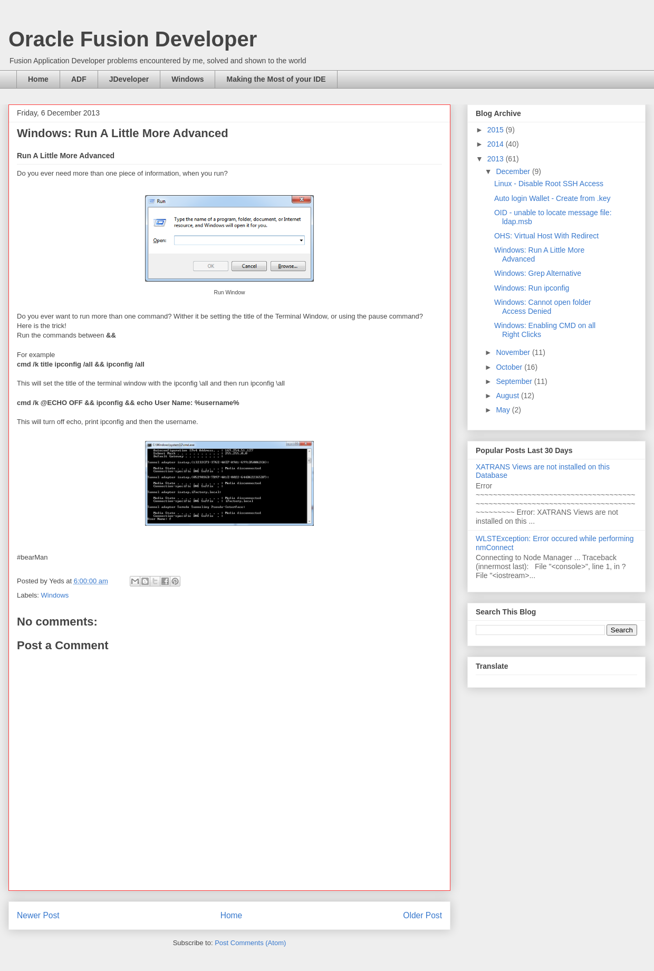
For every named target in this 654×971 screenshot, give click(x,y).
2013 (496, 159)
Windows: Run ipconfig (531, 288)
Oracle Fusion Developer (132, 39)
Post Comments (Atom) (250, 943)
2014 (496, 144)
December (514, 171)
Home (38, 79)
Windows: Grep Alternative (537, 273)
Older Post (422, 915)
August (508, 395)
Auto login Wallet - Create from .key (552, 198)
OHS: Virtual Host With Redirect (546, 236)
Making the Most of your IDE (275, 79)
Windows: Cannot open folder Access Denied (542, 306)
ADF (78, 79)
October (510, 367)
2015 (496, 130)
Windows (187, 79)
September (515, 381)
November (514, 352)
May (504, 410)
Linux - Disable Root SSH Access (548, 183)
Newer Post (38, 915)
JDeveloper (129, 79)
